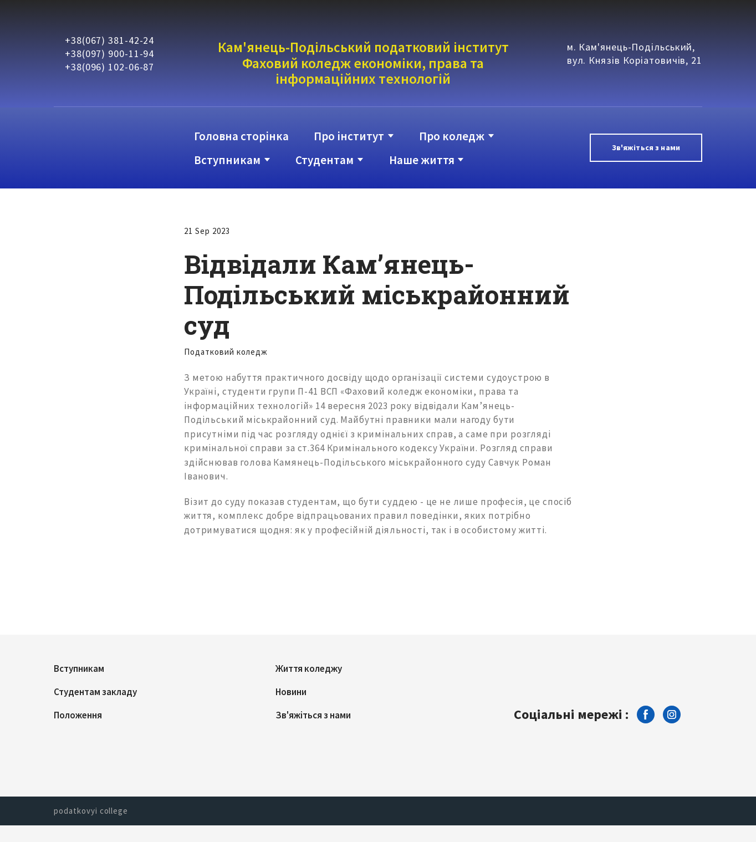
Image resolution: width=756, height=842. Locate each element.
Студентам (324, 159)
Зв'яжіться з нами (313, 715)
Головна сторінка (241, 136)
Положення (78, 715)
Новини (291, 692)
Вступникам (227, 159)
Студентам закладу (95, 692)
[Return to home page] (99, 147)
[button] (646, 148)
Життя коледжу (308, 668)
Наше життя (421, 159)
